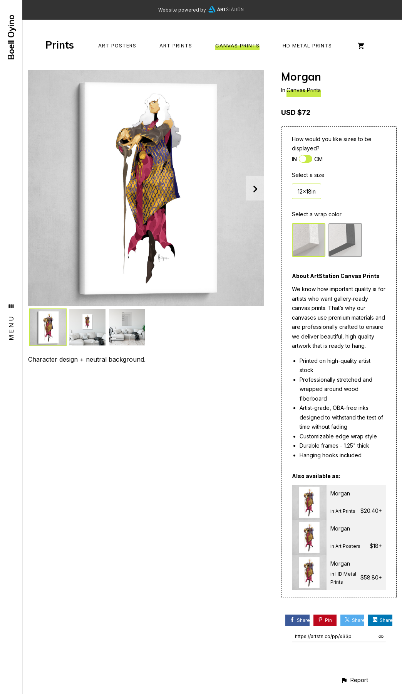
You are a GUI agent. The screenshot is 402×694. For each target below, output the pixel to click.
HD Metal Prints (307, 45)
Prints (59, 45)
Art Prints (175, 45)
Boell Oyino (11, 37)
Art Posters (117, 45)
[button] (354, 680)
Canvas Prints (237, 45)
